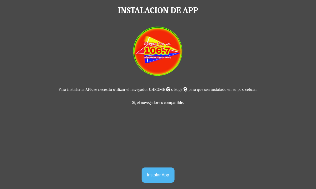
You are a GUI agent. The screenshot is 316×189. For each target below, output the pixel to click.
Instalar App (158, 175)
